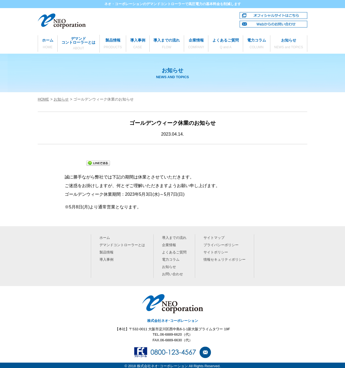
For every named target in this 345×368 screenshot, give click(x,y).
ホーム (47, 44)
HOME (43, 99)
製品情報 (113, 44)
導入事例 (137, 44)
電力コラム (256, 44)
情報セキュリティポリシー (224, 259)
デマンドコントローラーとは (79, 43)
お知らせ (288, 44)
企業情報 (196, 44)
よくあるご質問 (225, 44)
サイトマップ (213, 238)
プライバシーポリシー (220, 245)
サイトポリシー (215, 252)
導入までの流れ (167, 44)
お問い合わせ (172, 273)
